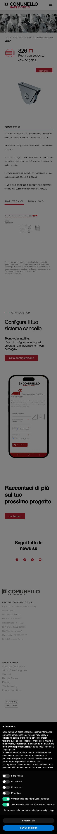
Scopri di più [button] (28, 820)
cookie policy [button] (8, 750)
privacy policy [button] (39, 735)
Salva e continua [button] (28, 828)
